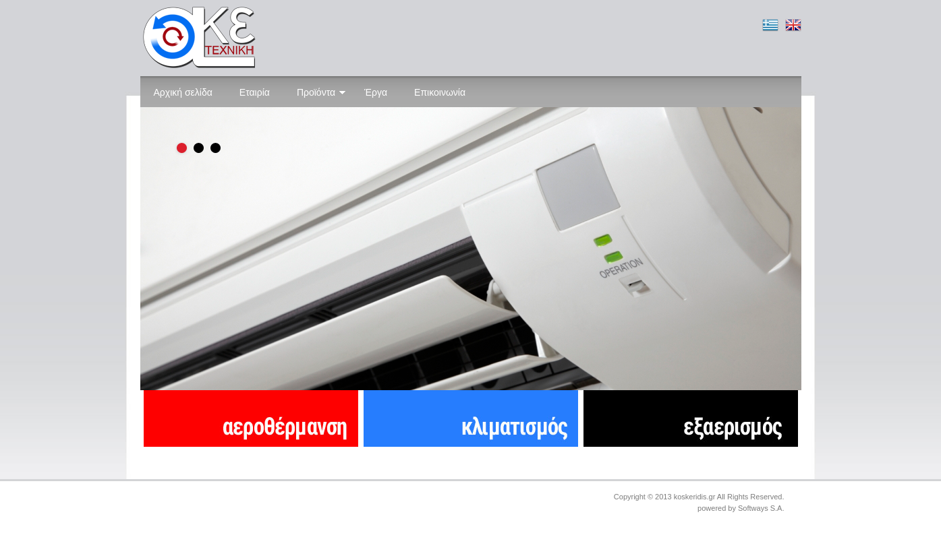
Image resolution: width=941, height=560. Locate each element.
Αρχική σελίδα (183, 92)
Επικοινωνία (439, 92)
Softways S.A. (761, 508)
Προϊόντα (321, 92)
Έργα (375, 92)
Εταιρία (254, 92)
